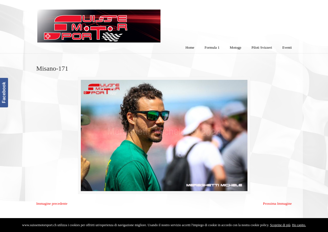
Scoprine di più (280, 225)
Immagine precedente (51, 203)
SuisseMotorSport (122, 22)
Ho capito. (299, 225)
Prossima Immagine (277, 203)
